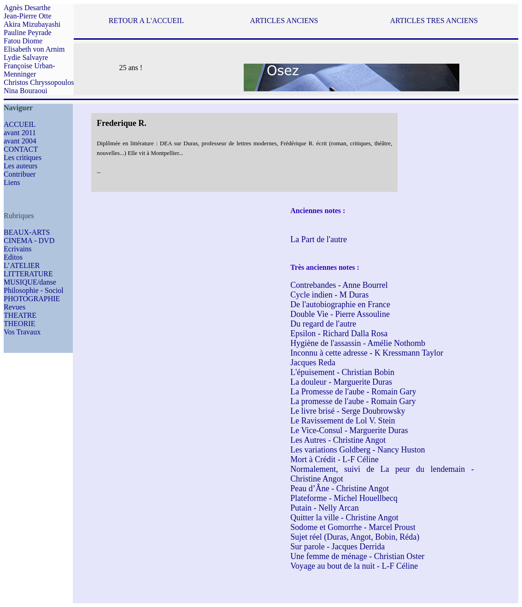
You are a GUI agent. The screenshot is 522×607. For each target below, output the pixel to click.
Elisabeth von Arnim (34, 49)
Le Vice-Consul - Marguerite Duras (349, 430)
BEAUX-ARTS (27, 232)
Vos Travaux (22, 332)
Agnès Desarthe (27, 8)
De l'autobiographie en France (340, 304)
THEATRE (20, 315)
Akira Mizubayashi (32, 24)
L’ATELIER (22, 265)
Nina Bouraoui (25, 91)
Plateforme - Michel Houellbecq (343, 498)
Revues (14, 307)
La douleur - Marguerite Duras (341, 382)
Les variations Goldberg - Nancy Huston (357, 449)
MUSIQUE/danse (30, 282)
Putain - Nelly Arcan (324, 507)
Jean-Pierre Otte (28, 16)
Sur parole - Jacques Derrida (337, 546)
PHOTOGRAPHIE (32, 299)
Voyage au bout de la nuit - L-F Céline (354, 566)
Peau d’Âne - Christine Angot (339, 488)
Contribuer (19, 174)
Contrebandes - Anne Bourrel (338, 285)
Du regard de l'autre (323, 323)
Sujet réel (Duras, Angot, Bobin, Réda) (354, 537)
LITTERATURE (28, 274)
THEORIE (19, 323)
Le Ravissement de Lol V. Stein (342, 420)
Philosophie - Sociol (34, 290)
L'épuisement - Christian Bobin (342, 372)
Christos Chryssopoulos (39, 82)
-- (99, 172)
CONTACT (21, 149)
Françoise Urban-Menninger (29, 70)
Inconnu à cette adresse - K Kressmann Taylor (366, 352)
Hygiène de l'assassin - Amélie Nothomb (357, 343)
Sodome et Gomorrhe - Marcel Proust (352, 527)
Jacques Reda (312, 362)
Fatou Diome (23, 41)
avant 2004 (20, 141)
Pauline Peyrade (28, 32)
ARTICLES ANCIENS (284, 20)
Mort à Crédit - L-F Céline (334, 459)
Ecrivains (17, 249)
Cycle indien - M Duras (329, 294)
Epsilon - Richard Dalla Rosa (338, 333)
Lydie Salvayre (26, 57)
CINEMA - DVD (29, 240)
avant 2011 (20, 133)
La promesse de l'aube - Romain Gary (353, 401)
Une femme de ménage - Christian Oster (357, 556)
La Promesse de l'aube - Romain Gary (353, 391)
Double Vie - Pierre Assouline (340, 314)
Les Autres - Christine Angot (338, 440)
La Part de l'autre (318, 239)
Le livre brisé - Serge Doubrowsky (347, 411)
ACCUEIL (19, 124)
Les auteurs (20, 166)
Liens (12, 182)
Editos (13, 257)
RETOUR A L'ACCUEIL (146, 20)
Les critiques (22, 157)
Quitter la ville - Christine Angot (344, 517)
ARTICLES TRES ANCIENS (434, 20)
